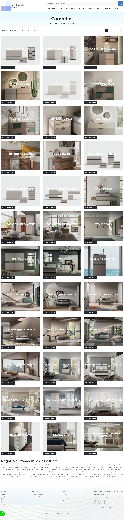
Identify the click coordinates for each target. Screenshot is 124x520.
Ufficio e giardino (104, 8)
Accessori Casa (89, 8)
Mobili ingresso (6, 499)
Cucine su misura (37, 499)
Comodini (71, 23)
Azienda (51, 8)
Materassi (66, 501)
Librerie (3, 494)
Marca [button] (4, 30)
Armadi (3, 503)
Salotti (3, 496)
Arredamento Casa (72, 8)
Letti (64, 494)
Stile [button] (22, 30)
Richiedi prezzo (7, 67)
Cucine (60, 8)
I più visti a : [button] (32, 30)
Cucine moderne (37, 496)
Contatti (118, 8)
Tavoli (3, 501)
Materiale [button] (13, 30)
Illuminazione (5, 505)
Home (52, 23)
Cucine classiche (37, 494)
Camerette (66, 496)
